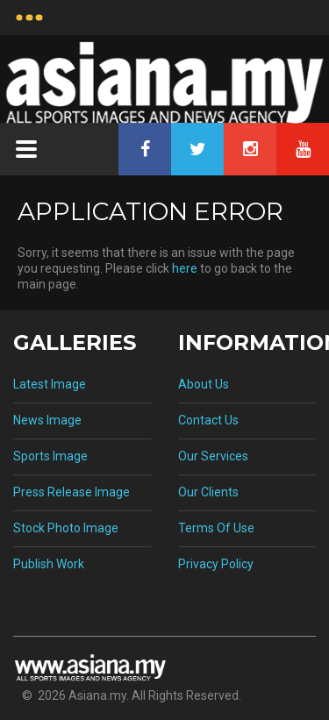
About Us (203, 384)
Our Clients (208, 492)
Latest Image (49, 384)
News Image (47, 420)
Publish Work (48, 564)
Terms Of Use (216, 528)
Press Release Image (71, 492)
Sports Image (50, 456)
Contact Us (208, 420)
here (184, 268)
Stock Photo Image (65, 528)
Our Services (213, 456)
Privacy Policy (216, 564)
